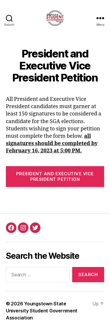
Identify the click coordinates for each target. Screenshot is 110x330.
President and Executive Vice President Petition (55, 176)
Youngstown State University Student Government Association (41, 311)
